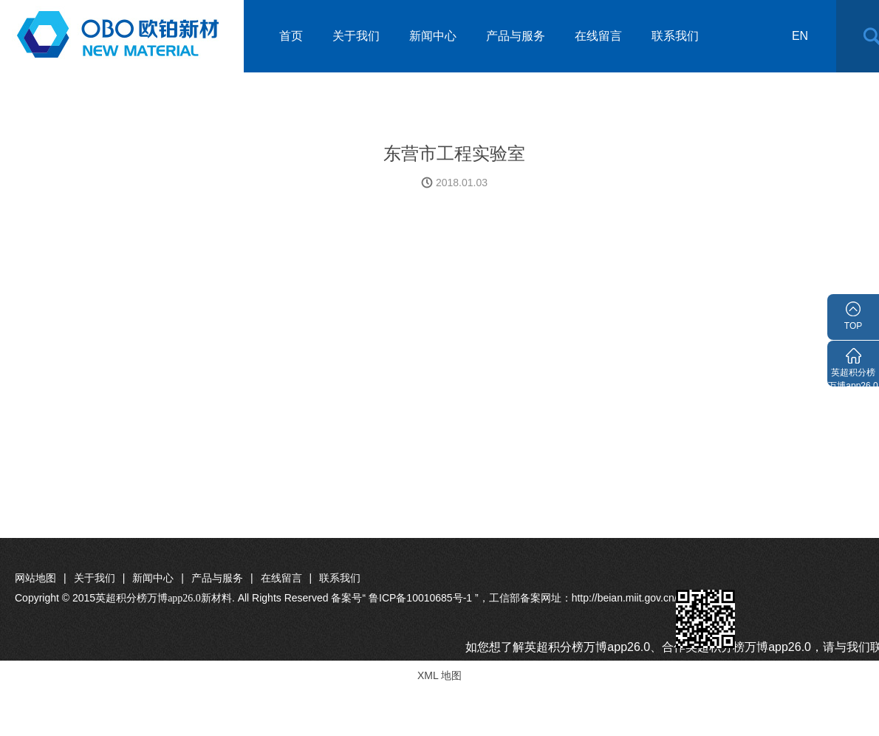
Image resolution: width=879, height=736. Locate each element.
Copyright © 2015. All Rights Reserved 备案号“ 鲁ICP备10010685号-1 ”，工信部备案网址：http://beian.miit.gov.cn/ (346, 598)
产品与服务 (515, 36)
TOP (853, 326)
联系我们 (675, 36)
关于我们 (356, 36)
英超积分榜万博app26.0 (853, 376)
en (800, 36)
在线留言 (598, 36)
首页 (291, 36)
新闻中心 (432, 36)
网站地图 (35, 578)
